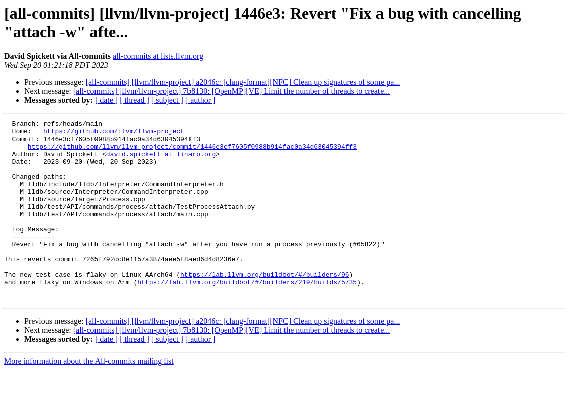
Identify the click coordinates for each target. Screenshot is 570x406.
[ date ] (106, 100)
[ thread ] (134, 100)
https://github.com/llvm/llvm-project (113, 134)
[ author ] (200, 100)
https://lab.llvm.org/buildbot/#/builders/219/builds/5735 (247, 314)
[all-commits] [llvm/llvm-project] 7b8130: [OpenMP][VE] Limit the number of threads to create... (231, 91)
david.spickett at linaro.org (161, 161)
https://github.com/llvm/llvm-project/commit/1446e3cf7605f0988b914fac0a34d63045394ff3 (192, 152)
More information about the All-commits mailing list (89, 397)
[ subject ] (167, 100)
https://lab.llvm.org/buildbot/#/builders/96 (264, 305)
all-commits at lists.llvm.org (158, 56)
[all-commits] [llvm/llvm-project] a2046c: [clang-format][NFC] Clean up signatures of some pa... (243, 82)
